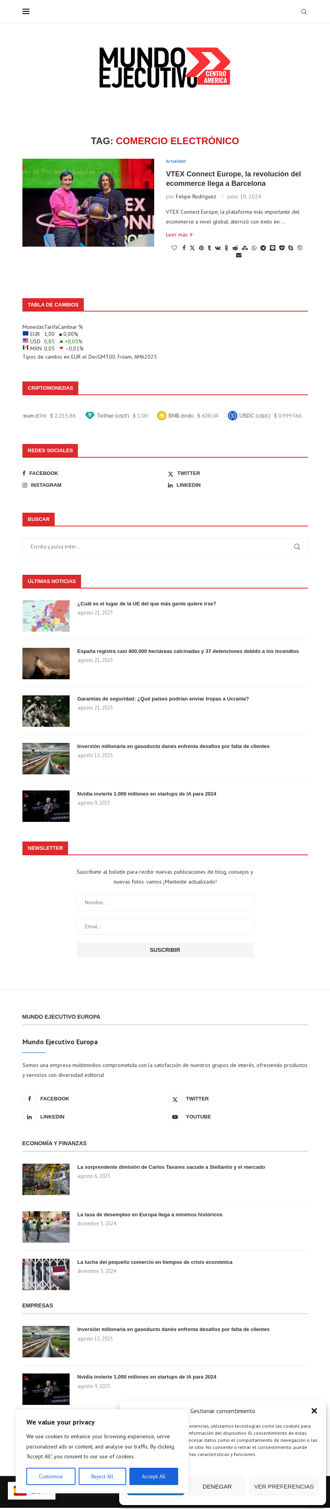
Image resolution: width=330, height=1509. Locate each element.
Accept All (154, 1476)
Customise (51, 1476)
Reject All (102, 1476)
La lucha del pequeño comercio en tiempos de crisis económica (154, 1263)
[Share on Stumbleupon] (245, 248)
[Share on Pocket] (281, 248)
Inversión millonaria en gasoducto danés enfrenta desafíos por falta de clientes (173, 747)
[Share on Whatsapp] (254, 248)
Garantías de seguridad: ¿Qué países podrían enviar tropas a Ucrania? (163, 699)
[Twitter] (238, 474)
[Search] (304, 11)
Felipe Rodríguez (196, 197)
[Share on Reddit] (235, 248)
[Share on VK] (218, 248)
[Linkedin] (238, 486)
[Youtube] (238, 1118)
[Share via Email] (239, 255)
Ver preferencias (284, 1486)
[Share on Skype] (290, 248)
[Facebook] (92, 474)
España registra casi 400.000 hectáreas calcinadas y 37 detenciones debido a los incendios (188, 652)
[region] (102, 1451)
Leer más (179, 235)
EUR (76, 357)
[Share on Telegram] (263, 248)
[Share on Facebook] (184, 248)
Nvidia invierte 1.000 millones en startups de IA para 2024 (147, 795)
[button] (314, 1411)
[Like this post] (174, 248)
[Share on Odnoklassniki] (227, 248)
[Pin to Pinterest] (201, 248)
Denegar (217, 1486)
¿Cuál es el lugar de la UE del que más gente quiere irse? (146, 604)
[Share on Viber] (299, 248)
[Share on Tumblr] (209, 248)
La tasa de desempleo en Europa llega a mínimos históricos (150, 1215)
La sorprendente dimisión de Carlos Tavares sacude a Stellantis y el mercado (171, 1168)
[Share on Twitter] (192, 248)
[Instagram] (92, 486)
